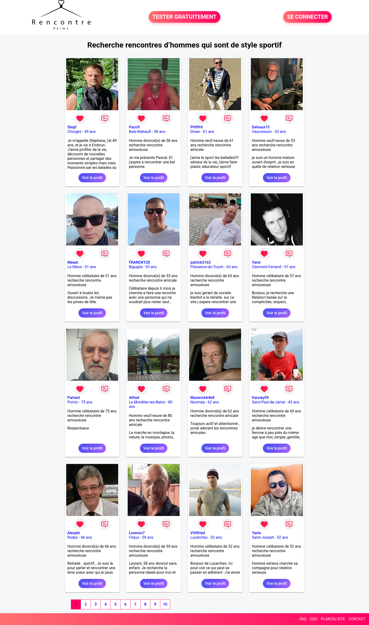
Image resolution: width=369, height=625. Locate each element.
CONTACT (356, 619)
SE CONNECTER (307, 17)
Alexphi (73, 533)
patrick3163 (200, 262)
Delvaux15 (260, 127)
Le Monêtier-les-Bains (147, 402)
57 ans (289, 267)
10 (165, 604)
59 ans (147, 537)
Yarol (256, 262)
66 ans (86, 537)
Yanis (256, 533)
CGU (313, 619)
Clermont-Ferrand (266, 267)
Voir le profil (92, 177)
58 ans (159, 131)
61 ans (208, 131)
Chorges (74, 131)
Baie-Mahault (140, 131)
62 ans (213, 402)
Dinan (195, 131)
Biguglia (135, 267)
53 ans (280, 131)
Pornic (72, 402)
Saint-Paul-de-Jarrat (268, 402)
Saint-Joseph (263, 537)
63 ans (232, 267)
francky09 (260, 397)
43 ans (293, 402)
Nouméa (197, 402)
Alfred (134, 397)
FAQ (303, 619)
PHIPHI (196, 127)
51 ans (90, 267)
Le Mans (74, 267)
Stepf (71, 127)
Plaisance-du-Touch (206, 267)
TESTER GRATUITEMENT (184, 17)
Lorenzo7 (137, 533)
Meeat (72, 262)
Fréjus (134, 537)
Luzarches (199, 537)
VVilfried (197, 533)
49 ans (90, 131)
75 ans (86, 402)
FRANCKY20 (139, 262)
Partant (73, 397)
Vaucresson (262, 131)
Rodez (72, 537)
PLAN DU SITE (333, 619)
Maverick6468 (202, 397)
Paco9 (134, 127)
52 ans (216, 537)
